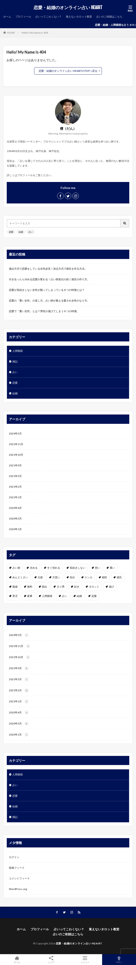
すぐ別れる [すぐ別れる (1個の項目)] (53, 567)
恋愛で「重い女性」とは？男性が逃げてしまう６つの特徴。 (44, 311)
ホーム (7, 16)
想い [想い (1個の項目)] (97, 567)
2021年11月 (16, 444)
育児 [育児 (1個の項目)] (15, 596)
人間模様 (17, 350)
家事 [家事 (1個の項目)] (29, 596)
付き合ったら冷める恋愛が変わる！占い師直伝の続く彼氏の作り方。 (49, 279)
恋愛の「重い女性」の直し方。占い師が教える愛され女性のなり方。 (49, 300)
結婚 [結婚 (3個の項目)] (79, 596)
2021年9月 (15, 465)
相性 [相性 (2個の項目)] (104, 577)
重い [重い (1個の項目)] (112, 567)
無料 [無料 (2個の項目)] (29, 586)
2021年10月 (16, 454)
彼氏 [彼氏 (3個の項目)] (119, 577)
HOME (11, 32)
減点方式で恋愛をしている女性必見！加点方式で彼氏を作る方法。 (48, 268)
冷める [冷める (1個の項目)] (34, 567)
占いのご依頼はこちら (109, 16)
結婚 (21, 232)
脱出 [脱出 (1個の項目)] (44, 586)
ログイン (14, 857)
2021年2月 (15, 486)
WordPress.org (18, 889)
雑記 (15, 361)
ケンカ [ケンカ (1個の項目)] (88, 577)
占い (30, 232)
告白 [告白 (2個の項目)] (72, 577)
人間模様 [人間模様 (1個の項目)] (47, 596)
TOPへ (119, 959)
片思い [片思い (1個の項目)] (56, 577)
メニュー (85, 959)
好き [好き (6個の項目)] (76, 586)
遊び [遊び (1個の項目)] (111, 586)
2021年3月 (15, 476)
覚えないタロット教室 (79, 16)
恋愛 (11, 232)
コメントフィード (19, 878)
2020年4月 (15, 508)
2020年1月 (15, 529)
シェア (51, 959)
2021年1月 (15, 497)
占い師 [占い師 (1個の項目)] (16, 567)
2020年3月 (15, 518)
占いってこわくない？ (48, 16)
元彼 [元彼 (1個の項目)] (40, 577)
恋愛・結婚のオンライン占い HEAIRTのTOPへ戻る (68, 70)
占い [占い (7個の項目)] (64, 596)
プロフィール (23, 16)
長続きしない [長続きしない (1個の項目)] (77, 567)
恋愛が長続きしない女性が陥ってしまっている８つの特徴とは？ (47, 290)
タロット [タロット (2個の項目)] (94, 586)
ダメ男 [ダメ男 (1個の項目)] (61, 586)
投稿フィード (17, 867)
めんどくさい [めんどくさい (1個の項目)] (20, 577)
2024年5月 (15, 433)
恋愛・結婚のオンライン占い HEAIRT (68, 7)
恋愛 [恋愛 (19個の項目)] (94, 596)
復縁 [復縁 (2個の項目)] (15, 586)
